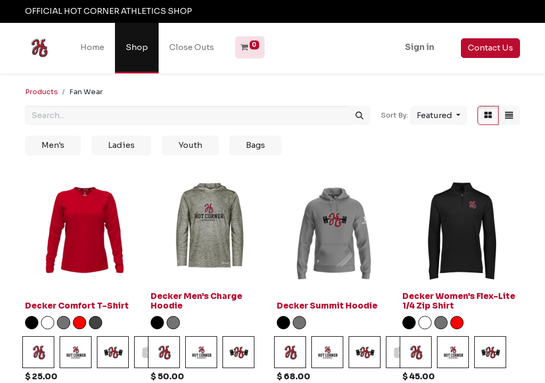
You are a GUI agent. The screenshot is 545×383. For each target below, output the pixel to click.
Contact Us (490, 48)
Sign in (419, 47)
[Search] (359, 116)
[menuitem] (92, 47)
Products (41, 91)
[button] (438, 116)
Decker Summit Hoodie (327, 306)
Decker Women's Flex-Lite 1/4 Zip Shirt (458, 301)
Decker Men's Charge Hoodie (196, 301)
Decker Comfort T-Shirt (77, 306)
